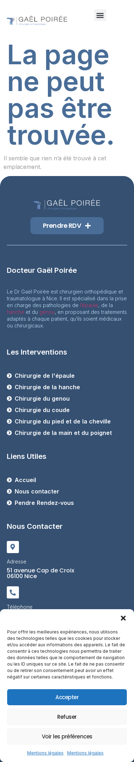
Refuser (67, 717)
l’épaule (89, 305)
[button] (123, 618)
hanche (15, 312)
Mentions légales (45, 753)
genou (47, 312)
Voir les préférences (67, 736)
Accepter (67, 697)
